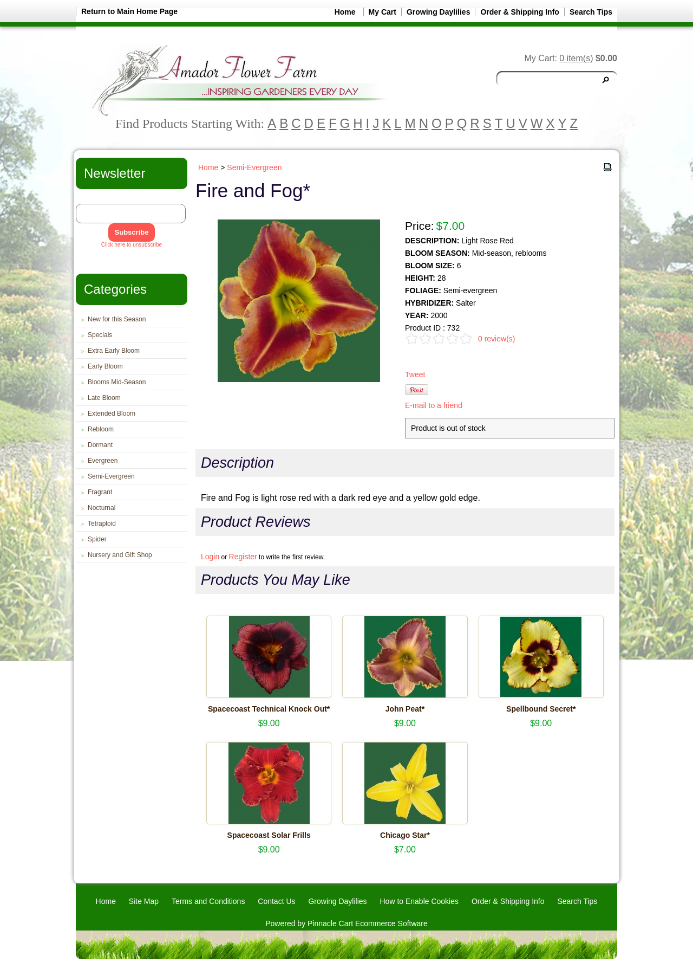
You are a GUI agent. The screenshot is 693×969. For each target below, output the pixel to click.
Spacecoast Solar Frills (269, 835)
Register (243, 556)
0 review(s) (496, 338)
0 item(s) (576, 58)
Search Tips (591, 12)
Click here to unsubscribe (131, 245)
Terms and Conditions (208, 901)
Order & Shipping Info (519, 12)
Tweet (415, 374)
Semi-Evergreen (254, 167)
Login (210, 556)
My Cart (382, 12)
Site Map (144, 901)
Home (345, 12)
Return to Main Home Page (129, 11)
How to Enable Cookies (419, 901)
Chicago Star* (405, 835)
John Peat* (404, 709)
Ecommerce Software (391, 923)
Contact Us (276, 901)
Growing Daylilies (438, 12)
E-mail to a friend (433, 405)
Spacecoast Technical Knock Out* (269, 709)
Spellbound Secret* (541, 709)
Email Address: (99, 200)
